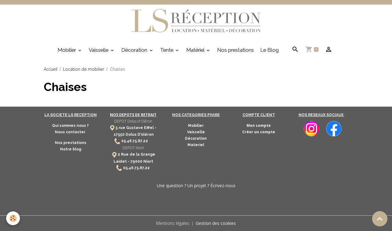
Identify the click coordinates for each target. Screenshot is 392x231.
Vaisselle (99, 50)
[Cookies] (13, 218)
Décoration (135, 50)
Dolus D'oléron (139, 134)
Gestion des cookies (216, 223)
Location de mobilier (83, 69)
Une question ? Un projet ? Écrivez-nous (196, 185)
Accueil (50, 69)
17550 (119, 134)
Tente (167, 50)
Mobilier (67, 50)
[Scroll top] (379, 218)
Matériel (195, 50)
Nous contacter (70, 132)
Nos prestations (235, 50)
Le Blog (269, 50)
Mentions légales (172, 223)
